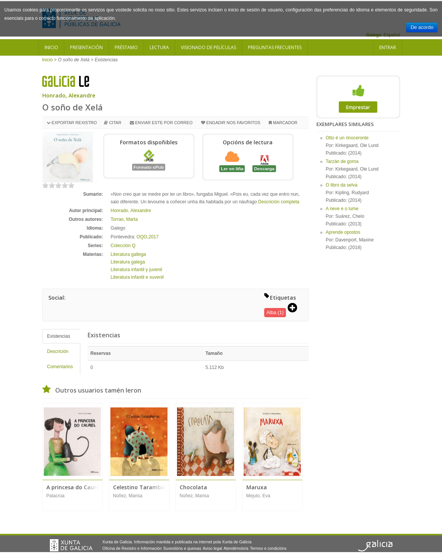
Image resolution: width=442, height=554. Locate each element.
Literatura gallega (128, 254)
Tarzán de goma (342, 161)
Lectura (159, 47)
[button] (295, 308)
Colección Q (123, 245)
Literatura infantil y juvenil (136, 269)
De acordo (421, 27)
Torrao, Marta (124, 219)
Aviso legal (212, 548)
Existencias (58, 336)
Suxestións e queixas (182, 548)
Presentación (86, 47)
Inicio (51, 47)
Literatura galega (128, 262)
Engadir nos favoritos (233, 122)
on (45, 185)
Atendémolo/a (235, 548)
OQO (142, 236)
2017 (153, 236)
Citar (115, 122)
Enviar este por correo (164, 122)
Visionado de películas (208, 47)
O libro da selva (341, 185)
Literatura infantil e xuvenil (137, 277)
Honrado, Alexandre (68, 95)
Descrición (58, 351)
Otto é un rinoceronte (347, 137)
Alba (271, 312)
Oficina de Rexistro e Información (132, 548)
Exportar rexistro (74, 122)
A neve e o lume (342, 208)
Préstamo (126, 47)
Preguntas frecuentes (275, 47)
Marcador (285, 122)
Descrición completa (278, 201)
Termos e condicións (268, 548)
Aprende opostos (343, 232)
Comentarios (60, 366)
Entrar (387, 47)
